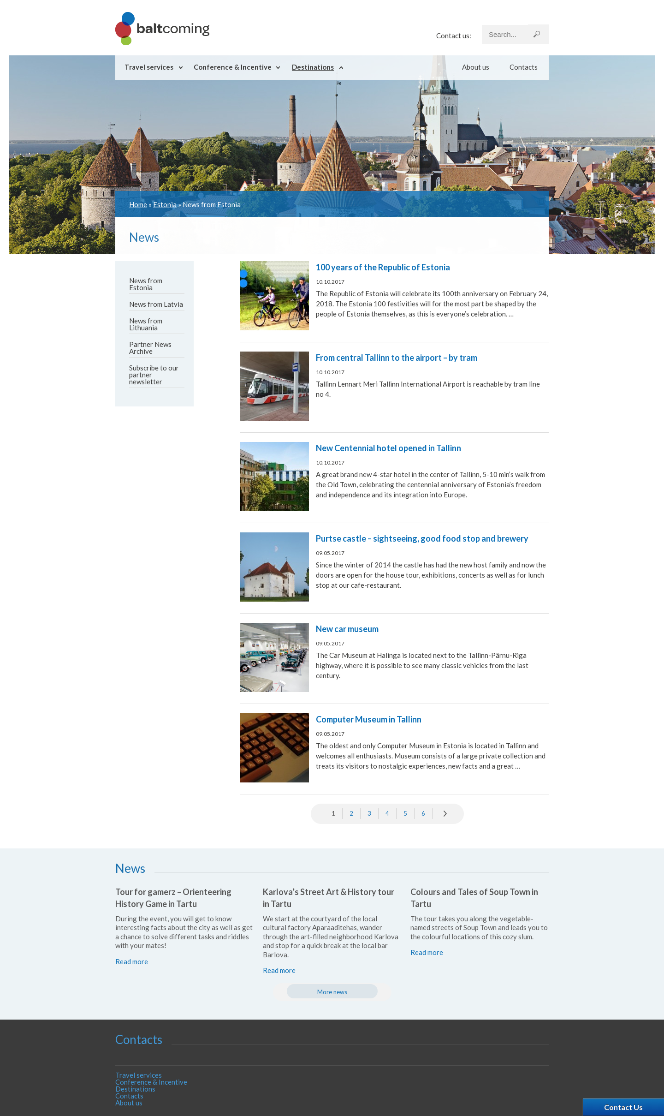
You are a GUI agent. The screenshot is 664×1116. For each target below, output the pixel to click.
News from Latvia (156, 304)
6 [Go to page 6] (423, 813)
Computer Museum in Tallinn (368, 719)
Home (138, 204)
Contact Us (623, 1107)
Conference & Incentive (233, 67)
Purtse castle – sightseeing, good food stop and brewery (422, 538)
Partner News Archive (150, 347)
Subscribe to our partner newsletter (154, 375)
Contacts (524, 67)
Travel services (149, 67)
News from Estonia (145, 284)
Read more (131, 961)
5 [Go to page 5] (405, 813)
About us (475, 67)
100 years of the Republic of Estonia (383, 267)
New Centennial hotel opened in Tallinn (388, 448)
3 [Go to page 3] (369, 813)
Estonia (165, 204)
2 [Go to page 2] (351, 813)
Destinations (313, 67)
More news (332, 992)
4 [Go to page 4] (387, 813)
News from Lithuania (145, 324)
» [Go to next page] (446, 813)
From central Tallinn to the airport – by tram (396, 357)
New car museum (347, 629)
